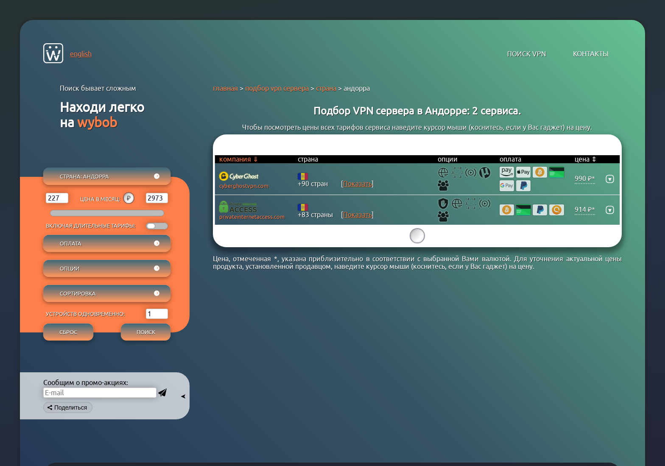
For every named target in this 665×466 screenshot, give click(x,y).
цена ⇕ (586, 159)
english (81, 54)
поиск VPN (526, 54)
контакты (591, 54)
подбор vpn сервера (277, 88)
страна (326, 88)
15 (417, 236)
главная (225, 88)
